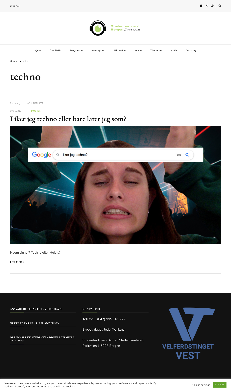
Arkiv (174, 50)
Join (136, 50)
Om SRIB (55, 50)
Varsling (191, 50)
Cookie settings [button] (201, 384)
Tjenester (156, 50)
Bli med (118, 50)
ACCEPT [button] (219, 384)
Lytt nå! (14, 6)
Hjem (37, 50)
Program (75, 50)
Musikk (36, 110)
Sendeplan (98, 50)
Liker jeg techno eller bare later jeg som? (68, 118)
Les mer (17, 262)
